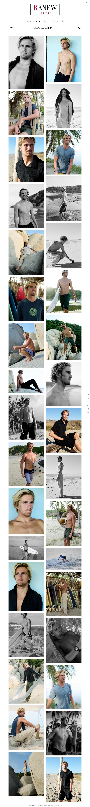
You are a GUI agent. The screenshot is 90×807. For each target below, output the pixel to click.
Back (11, 27)
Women (30, 21)
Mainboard (58, 805)
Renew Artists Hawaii (45, 10)
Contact (56, 21)
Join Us (46, 21)
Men (38, 21)
